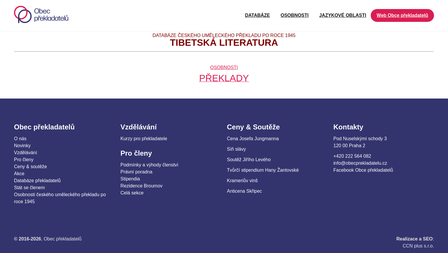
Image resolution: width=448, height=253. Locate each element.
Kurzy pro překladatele (143, 138)
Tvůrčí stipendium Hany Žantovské (263, 170)
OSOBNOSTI (295, 15)
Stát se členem (29, 187)
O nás (20, 138)
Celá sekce (132, 192)
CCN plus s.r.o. (418, 245)
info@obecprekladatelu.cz (360, 163)
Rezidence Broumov (141, 185)
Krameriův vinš (242, 180)
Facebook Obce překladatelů (363, 170)
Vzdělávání (25, 152)
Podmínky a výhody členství (149, 164)
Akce (19, 173)
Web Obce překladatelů (402, 15)
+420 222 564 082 (352, 156)
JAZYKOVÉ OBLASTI (342, 15)
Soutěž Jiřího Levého (249, 159)
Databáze (257, 15)
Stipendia (130, 178)
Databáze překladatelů (37, 180)
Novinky (22, 145)
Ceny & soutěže (30, 166)
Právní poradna (136, 171)
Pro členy (24, 159)
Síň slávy (236, 149)
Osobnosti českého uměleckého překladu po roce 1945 (60, 198)
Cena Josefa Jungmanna (253, 138)
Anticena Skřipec (244, 191)
